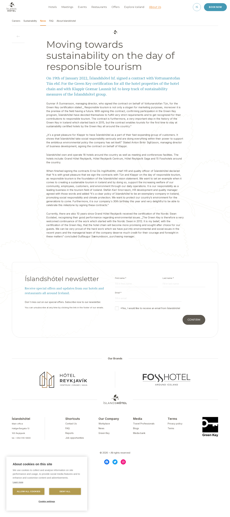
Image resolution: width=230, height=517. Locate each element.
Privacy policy (175, 423)
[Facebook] (106, 461)
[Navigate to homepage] (11, 7)
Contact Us (71, 423)
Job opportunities (74, 437)
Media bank (139, 433)
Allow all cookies (28, 491)
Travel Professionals (143, 423)
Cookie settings (47, 501)
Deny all (65, 491)
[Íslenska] (197, 7)
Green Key (104, 433)
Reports (69, 433)
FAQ (67, 428)
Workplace (104, 423)
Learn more (18, 482)
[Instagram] (123, 461)
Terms (171, 428)
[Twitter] (115, 461)
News (101, 428)
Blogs (136, 428)
